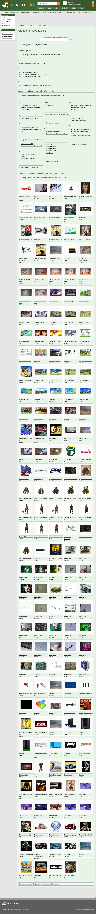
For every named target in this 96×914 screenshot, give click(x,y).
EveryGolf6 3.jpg (23, 399)
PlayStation (36, 884)
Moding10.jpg (82, 558)
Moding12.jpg (38, 577)
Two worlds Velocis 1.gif (85, 835)
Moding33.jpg (52, 655)
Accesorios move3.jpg (70, 196)
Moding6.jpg (37, 674)
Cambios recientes (6, 19)
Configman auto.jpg (54, 258)
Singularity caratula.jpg (40, 794)
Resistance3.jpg (23, 775)
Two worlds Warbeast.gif (26, 854)
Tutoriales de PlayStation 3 (30, 74)
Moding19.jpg (67, 597)
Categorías (22, 884)
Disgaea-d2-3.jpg (39, 322)
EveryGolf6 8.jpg (23, 419)
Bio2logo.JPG (82, 217)
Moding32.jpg (38, 655)
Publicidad (25, 909)
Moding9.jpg (82, 674)
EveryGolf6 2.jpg (83, 380)
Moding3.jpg (82, 635)
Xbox (43, 12)
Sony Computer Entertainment (50, 884)
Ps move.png (67, 732)
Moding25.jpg (82, 616)
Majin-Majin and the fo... (25, 558)
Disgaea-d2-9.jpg (39, 341)
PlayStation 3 (45, 45)
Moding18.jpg (52, 597)
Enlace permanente (7, 38)
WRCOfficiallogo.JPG (55, 875)
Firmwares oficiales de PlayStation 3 (31, 146)
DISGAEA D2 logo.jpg (40, 279)
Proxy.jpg (51, 732)
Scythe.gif (81, 775)
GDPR (19, 909)
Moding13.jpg (52, 577)
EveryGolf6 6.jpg (68, 399)
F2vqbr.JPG (52, 419)
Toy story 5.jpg (68, 815)
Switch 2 (25, 12)
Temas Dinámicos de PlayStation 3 (81, 129)
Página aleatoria (6, 21)
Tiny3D (73, 133)
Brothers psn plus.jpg (84, 239)
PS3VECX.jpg (53, 753)
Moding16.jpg (23, 597)
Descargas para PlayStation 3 (29, 127)
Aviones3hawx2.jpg (39, 217)
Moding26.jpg (23, 635)
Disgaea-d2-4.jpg (53, 322)
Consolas (41, 8)
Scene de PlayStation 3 (77, 118)
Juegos (49, 8)
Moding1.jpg (67, 558)
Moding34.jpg (67, 655)
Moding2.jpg (82, 597)
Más (90, 12)
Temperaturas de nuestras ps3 (79, 131)
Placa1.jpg (52, 713)
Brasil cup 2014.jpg (69, 239)
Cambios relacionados (7, 34)
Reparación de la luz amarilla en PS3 (81, 105)
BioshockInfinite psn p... (25, 239)
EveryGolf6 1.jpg (38, 380)
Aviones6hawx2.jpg (54, 217)
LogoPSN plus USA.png (55, 479)
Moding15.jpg (82, 577)
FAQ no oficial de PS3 (27, 144)
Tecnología (65, 8)
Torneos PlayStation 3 (28, 72)
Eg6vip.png (37, 361)
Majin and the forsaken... (70, 479)
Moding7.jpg (52, 674)
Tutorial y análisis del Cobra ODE (80, 135)
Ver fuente (38, 25)
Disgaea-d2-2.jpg (24, 322)
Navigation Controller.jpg (85, 693)
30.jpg (36, 196)
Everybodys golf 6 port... (85, 361)
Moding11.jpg (23, 577)
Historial (45, 25)
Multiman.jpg (67, 693)
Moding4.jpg (82, 655)
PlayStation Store (51, 150)
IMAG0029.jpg (53, 459)
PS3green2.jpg (23, 753)
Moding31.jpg (23, 655)
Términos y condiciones (9, 909)
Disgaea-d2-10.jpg (69, 301)
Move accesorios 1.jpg (25, 693)
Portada (4, 17)
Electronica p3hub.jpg (55, 361)
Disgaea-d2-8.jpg (24, 341)
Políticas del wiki (6, 25)
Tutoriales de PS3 (27, 76)
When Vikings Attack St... (26, 875)
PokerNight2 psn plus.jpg (86, 713)
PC (79, 12)
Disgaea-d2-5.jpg (68, 322)
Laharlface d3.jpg (24, 479)
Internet (74, 8)
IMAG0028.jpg (38, 459)
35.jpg (50, 196)
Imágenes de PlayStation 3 (30, 63)
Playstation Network (51, 146)
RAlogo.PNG (67, 753)
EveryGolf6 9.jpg (38, 419)
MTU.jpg (51, 693)
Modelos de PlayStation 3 (53, 131)
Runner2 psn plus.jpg (55, 775)
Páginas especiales (7, 36)
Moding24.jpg (67, 616)
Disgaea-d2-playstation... (71, 341)
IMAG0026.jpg (83, 438)
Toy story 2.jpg (23, 815)
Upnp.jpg (81, 854)
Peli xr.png (37, 713)
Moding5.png (22, 674)
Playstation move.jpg (69, 713)
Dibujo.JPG (67, 258)
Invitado (71, 2)
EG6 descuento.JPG (84, 341)
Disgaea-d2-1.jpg (53, 301)
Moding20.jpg (23, 616)
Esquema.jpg (67, 361)
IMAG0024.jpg (68, 438)
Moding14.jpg (67, 577)
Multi (14, 12)
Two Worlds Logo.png (70, 835)
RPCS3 (73, 110)
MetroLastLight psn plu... (56, 558)
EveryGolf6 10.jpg (54, 380)
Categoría (22, 25)
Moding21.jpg (38, 616)
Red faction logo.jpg (84, 753)
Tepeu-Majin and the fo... (71, 794)
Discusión (29, 25)
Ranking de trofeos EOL (53, 161)
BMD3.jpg (37, 239)
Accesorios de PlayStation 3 (29, 105)
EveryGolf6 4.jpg (38, 399)
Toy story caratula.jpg (25, 835)
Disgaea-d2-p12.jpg (54, 341)
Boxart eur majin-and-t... (55, 239)
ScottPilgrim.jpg (68, 775)
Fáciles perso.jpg (83, 419)
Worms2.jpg (37, 875)
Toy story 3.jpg (38, 815)
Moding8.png (67, 674)
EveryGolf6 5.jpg (53, 399)
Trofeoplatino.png (54, 835)
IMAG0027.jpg (23, 459)
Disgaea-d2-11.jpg (84, 301)
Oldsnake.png (23, 713)
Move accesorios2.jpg (40, 693)
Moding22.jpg (52, 616)
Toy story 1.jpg (83, 794)
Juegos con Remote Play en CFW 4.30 (57, 114)
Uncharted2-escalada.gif (55, 854)
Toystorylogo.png (39, 835)
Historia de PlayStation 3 (28, 158)
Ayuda (3, 23)
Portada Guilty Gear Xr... (41, 732)
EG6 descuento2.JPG (25, 361)
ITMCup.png (67, 459)
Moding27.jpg (38, 635)
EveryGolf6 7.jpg (83, 399)
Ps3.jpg (81, 732)
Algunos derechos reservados (88, 909)
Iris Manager (49, 105)
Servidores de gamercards (78, 120)
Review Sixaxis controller (78, 107)
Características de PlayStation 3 (30, 118)
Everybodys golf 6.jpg (25, 380)
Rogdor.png (37, 775)
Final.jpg (66, 419)
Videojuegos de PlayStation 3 (30, 85)
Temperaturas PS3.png (55, 794)
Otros (81, 8)
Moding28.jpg (52, 635)
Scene (56, 8)
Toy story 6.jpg (83, 815)
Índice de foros (6, 12)
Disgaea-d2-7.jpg (83, 322)
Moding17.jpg (38, 597)
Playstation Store (51, 148)
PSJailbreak (49, 153)
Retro (74, 12)
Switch (52, 12)
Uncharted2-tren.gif (69, 854)
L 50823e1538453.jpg (85, 459)
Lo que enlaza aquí (6, 32)
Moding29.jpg (67, 635)
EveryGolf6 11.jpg (69, 380)
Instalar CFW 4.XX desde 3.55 (29, 167)
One (60, 12)
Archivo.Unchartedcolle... (86, 196)
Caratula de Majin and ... (41, 258)
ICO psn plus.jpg (53, 438)
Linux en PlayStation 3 (52, 123)
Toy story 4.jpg (53, 815)
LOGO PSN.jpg (38, 479)
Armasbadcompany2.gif (25, 217)
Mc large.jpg (37, 558)
